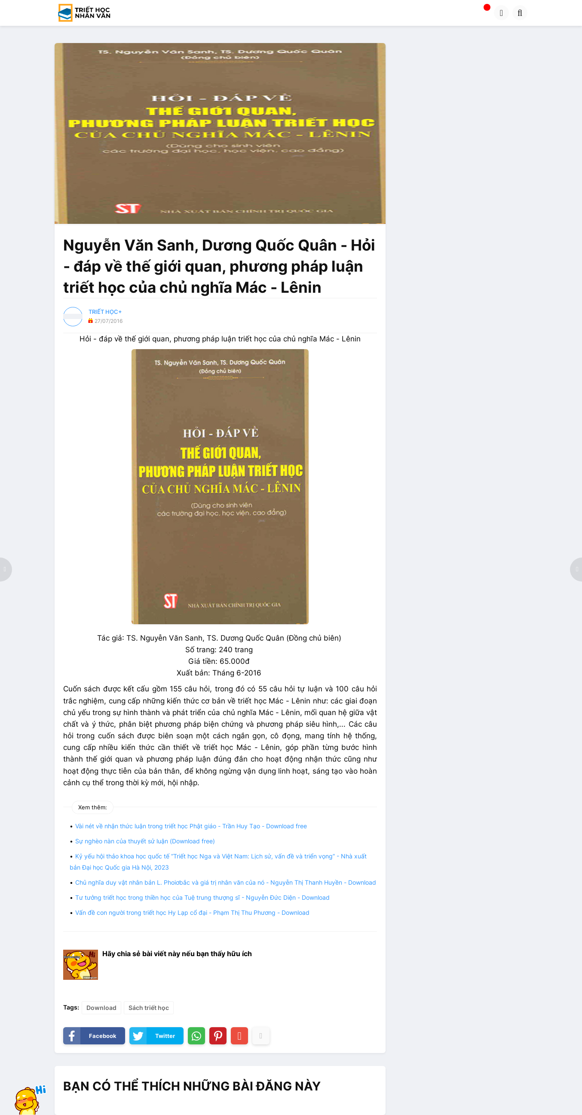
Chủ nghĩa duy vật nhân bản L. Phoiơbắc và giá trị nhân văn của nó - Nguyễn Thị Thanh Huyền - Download (225, 882)
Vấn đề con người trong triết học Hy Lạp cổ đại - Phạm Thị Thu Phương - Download (192, 912)
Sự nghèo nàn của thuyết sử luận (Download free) (145, 841)
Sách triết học (149, 1007)
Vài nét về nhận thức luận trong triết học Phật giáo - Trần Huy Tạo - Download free (191, 826)
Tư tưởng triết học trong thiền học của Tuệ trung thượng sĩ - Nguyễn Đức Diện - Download (202, 897)
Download (101, 1007)
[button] (501, 12)
